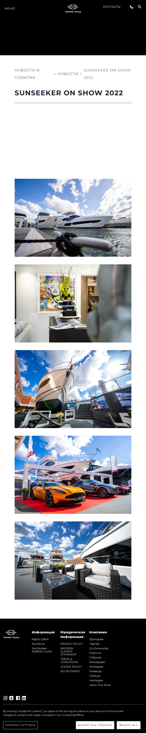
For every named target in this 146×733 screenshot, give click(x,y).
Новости (95, 653)
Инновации (97, 662)
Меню (10, 8)
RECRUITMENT (70, 671)
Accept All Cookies (95, 725)
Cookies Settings (20, 725)
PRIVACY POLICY (71, 644)
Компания (96, 666)
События (95, 657)
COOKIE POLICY (71, 666)
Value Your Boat (100, 685)
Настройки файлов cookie (42, 650)
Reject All (128, 725)
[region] (73, 719)
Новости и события (27, 74)
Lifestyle (94, 676)
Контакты (112, 7)
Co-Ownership (98, 648)
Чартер (94, 644)
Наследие (96, 680)
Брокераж (96, 639)
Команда (95, 671)
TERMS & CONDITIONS (69, 660)
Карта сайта (40, 639)
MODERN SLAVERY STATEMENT (68, 651)
